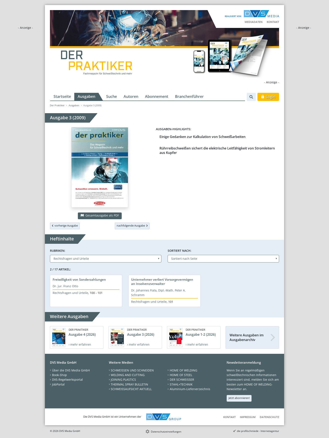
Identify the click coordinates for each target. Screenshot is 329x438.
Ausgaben (86, 96)
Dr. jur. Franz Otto (65, 286)
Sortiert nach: (179, 251)
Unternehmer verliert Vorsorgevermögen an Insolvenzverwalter (162, 281)
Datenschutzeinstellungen (166, 431)
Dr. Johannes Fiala (144, 290)
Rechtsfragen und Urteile (70, 293)
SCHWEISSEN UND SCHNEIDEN (132, 370)
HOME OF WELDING (183, 370)
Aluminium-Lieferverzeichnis (190, 389)
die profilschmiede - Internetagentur (258, 431)
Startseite (62, 96)
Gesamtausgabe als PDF (100, 215)
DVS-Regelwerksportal (67, 380)
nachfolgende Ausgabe (132, 225)
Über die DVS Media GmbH (71, 370)
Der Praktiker (57, 105)
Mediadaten (253, 22)
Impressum (248, 417)
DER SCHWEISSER (182, 380)
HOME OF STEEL (181, 375)
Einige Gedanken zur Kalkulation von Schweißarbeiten (202, 136)
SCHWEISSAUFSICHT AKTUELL (131, 389)
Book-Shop (59, 375)
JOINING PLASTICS (123, 380)
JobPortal (58, 384)
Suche (111, 96)
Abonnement (156, 96)
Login (268, 96)
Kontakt (273, 22)
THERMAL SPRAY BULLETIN (129, 384)
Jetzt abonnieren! (239, 398)
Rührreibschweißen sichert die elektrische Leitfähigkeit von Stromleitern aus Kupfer (217, 150)
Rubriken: (57, 251)
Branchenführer (189, 96)
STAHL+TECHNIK (181, 384)
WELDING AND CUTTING (128, 375)
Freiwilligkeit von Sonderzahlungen (79, 279)
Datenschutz (269, 417)
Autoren (131, 96)
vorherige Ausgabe (65, 225)
